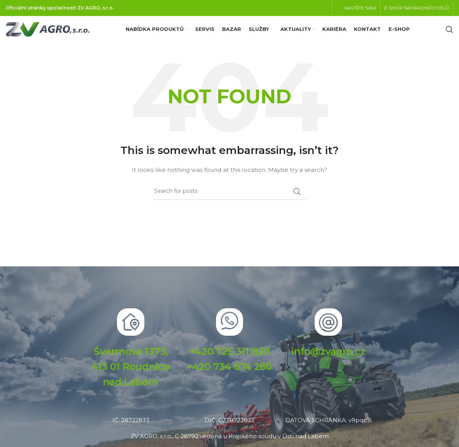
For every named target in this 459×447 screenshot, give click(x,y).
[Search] (449, 34)
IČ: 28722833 (130, 429)
